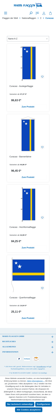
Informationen (10, 352)
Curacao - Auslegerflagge (21, 86)
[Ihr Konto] (44, 13)
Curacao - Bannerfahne (20, 156)
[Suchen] (31, 13)
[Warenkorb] (50, 13)
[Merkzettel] (37, 13)
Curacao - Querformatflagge (22, 297)
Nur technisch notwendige (20, 404)
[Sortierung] (28, 38)
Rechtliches (9, 341)
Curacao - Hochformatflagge (22, 227)
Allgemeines (9, 347)
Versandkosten (41, 366)
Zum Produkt (28, 107)
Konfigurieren (43, 404)
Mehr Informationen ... (36, 381)
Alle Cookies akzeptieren (29, 410)
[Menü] (5, 13)
